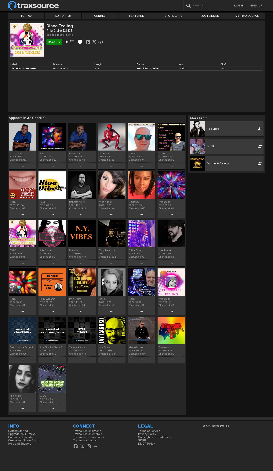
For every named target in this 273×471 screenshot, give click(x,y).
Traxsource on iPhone (87, 431)
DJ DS (67, 30)
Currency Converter (21, 437)
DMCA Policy (146, 443)
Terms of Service (149, 431)
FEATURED (136, 15)
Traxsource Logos (85, 440)
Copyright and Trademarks (155, 437)
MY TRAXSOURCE (247, 15)
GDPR (142, 440)
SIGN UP (256, 5)
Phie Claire (54, 30)
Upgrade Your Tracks (22, 434)
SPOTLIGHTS (173, 15)
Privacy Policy (147, 434)
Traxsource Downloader (88, 437)
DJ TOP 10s (63, 15)
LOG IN (239, 5)
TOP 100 (26, 15)
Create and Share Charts (24, 440)
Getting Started (18, 431)
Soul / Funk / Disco (148, 68)
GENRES (100, 15)
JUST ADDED (210, 15)
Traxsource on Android (87, 434)
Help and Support (19, 443)
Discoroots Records (23, 68)
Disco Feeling (65, 34)
